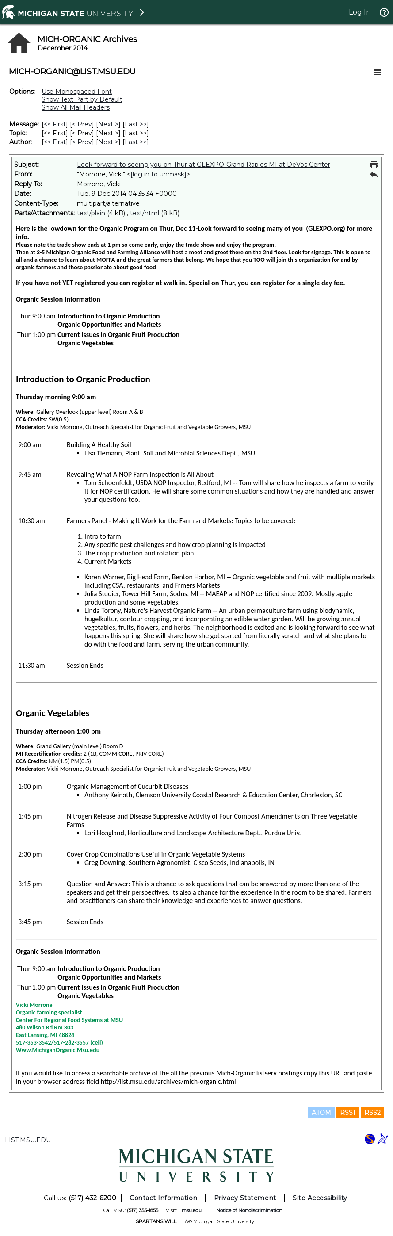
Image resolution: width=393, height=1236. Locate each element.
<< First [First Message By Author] (55, 142)
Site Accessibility (320, 1198)
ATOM (321, 1113)
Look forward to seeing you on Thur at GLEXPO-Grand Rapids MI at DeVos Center (203, 164)
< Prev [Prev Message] (82, 124)
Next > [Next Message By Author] (108, 142)
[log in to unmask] (158, 174)
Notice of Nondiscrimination (249, 1210)
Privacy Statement (245, 1198)
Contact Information (163, 1198)
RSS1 (347, 1113)
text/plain (91, 213)
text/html (144, 213)
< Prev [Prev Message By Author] (82, 142)
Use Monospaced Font (77, 92)
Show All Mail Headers (76, 107)
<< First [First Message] (55, 124)
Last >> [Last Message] (136, 124)
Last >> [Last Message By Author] (136, 142)
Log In (360, 12)
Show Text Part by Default (82, 99)
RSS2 (372, 1113)
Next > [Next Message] (108, 124)
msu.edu (192, 1210)
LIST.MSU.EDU (28, 1140)
